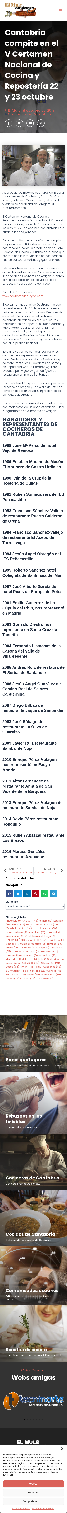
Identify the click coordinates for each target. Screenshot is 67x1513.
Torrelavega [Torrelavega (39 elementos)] (51, 974)
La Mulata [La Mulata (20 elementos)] (49, 951)
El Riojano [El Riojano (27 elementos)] (44, 947)
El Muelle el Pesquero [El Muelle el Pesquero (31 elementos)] (32, 943)
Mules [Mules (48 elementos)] (33, 963)
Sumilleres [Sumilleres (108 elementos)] (16, 974)
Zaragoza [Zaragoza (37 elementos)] (44, 978)
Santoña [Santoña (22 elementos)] (38, 970)
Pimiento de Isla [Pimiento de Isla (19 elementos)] (31, 966)
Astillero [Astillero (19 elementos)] (46, 920)
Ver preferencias (33, 1501)
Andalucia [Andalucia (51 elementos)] (14, 920)
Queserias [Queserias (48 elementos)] (52, 966)
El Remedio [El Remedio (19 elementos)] (27, 947)
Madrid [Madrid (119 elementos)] (13, 959)
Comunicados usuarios (32, 1290)
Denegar (33, 1492)
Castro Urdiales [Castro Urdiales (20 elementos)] (17, 932)
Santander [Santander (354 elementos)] (18, 971)
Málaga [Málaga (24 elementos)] (47, 963)
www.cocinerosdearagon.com (22, 296)
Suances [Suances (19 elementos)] (53, 970)
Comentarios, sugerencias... (22, 1127)
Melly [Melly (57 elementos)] (28, 959)
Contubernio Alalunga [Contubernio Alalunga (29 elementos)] (40, 936)
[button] (62, 1448)
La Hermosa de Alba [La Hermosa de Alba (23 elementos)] (26, 951)
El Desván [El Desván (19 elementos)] (29, 940)
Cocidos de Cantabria (30, 1234)
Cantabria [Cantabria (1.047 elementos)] (19, 928)
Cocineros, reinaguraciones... (23, 1183)
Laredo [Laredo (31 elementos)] (12, 955)
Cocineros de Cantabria (29, 114)
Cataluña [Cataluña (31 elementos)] (37, 932)
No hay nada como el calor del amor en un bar (33, 1065)
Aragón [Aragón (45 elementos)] (30, 920)
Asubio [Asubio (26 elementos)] (18, 924)
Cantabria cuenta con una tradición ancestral (33, 1355)
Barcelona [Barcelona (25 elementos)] (34, 924)
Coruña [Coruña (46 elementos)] (13, 940)
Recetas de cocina (26, 1350)
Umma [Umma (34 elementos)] (12, 978)
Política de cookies (21, 1508)
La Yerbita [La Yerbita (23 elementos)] (48, 955)
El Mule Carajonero (33, 1370)
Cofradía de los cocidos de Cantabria (28, 1240)
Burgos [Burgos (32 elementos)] (51, 924)
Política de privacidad (43, 1508)
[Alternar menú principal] (60, 10)
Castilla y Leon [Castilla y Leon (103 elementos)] (45, 928)
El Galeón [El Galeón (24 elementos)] (45, 940)
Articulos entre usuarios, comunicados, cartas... (29, 1298)
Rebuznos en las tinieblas (24, 1119)
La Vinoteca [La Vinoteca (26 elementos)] (29, 955)
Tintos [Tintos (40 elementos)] (33, 974)
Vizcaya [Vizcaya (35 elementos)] (27, 978)
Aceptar (33, 1483)
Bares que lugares (26, 1060)
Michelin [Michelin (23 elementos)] (41, 959)
